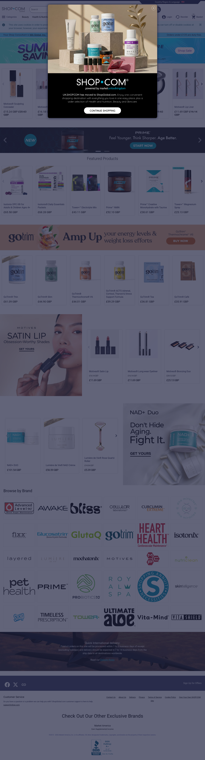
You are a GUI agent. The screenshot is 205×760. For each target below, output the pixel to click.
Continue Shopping (102, 110)
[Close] (153, 8)
